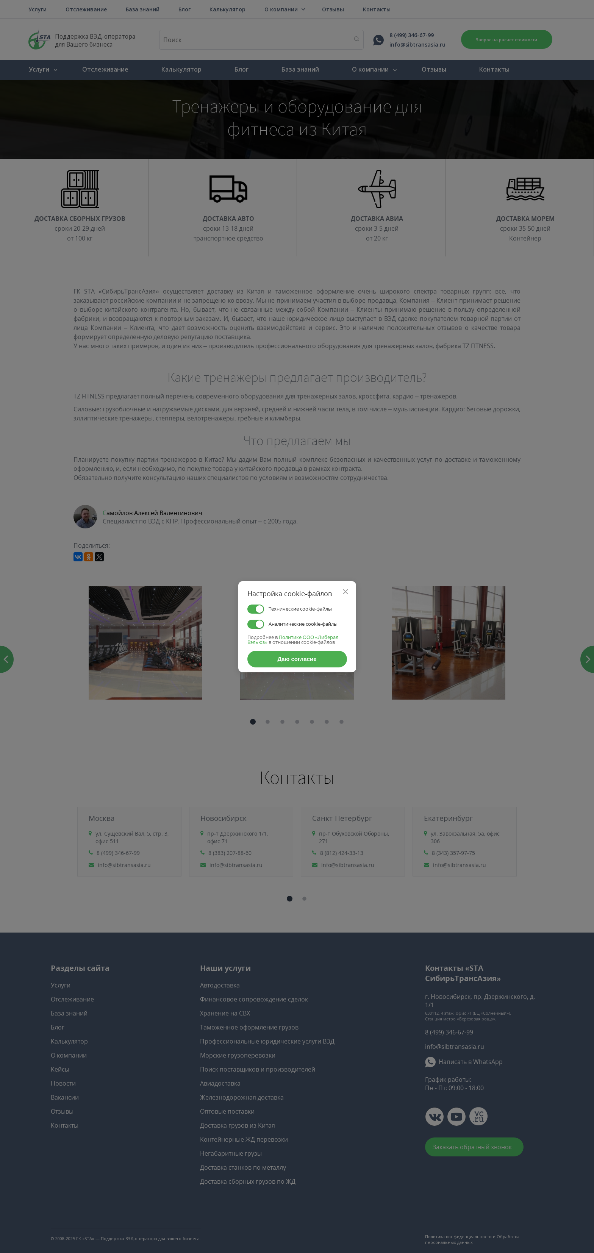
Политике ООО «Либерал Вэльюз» (292, 639)
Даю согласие (296, 659)
